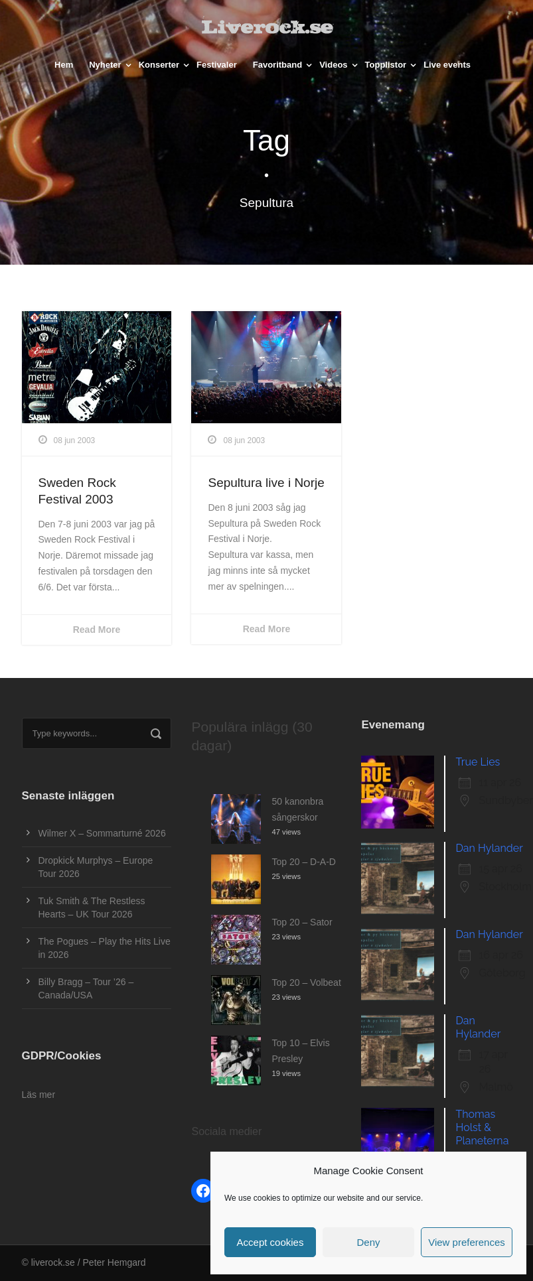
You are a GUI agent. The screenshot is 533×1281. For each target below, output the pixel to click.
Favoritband (277, 65)
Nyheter (105, 65)
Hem (63, 65)
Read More (97, 629)
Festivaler (216, 65)
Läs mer (39, 1094)
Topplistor (386, 65)
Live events (447, 65)
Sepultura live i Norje (266, 483)
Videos (333, 65)
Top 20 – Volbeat (306, 982)
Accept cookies (270, 1242)
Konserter (159, 65)
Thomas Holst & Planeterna (481, 1127)
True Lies (477, 762)
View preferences (466, 1242)
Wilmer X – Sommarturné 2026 (102, 833)
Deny (368, 1242)
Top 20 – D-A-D (303, 861)
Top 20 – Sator (301, 922)
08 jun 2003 (75, 440)
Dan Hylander (488, 848)
